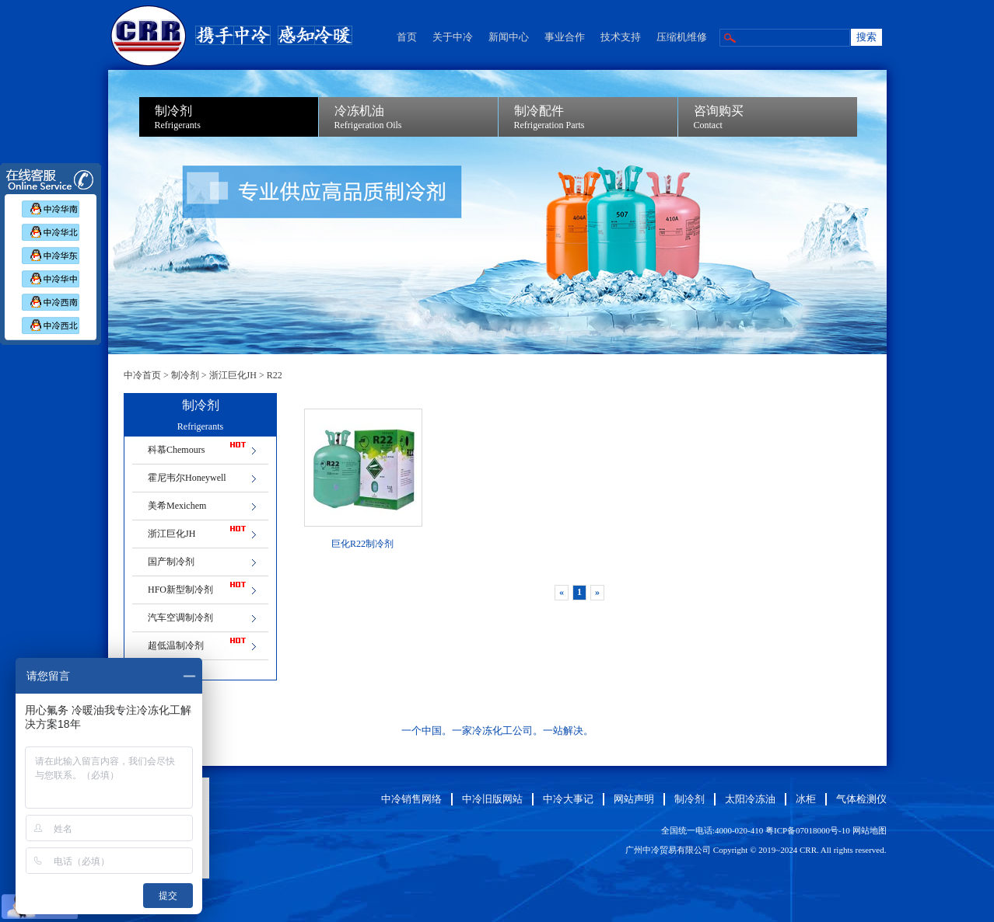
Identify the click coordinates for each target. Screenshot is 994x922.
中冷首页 (142, 375)
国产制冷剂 (171, 561)
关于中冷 (452, 37)
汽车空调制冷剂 (180, 617)
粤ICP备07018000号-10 (807, 830)
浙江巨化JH (233, 375)
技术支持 (620, 37)
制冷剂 (185, 375)
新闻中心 (508, 37)
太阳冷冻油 (750, 799)
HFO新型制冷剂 (180, 589)
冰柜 (806, 799)
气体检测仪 (861, 799)
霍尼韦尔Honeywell (187, 477)
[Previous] (562, 592)
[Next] (597, 592)
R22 (274, 375)
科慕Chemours (176, 449)
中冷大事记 (568, 799)
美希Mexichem (177, 505)
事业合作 (564, 37)
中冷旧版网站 (492, 799)
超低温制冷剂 (176, 645)
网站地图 (869, 830)
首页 (407, 37)
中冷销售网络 (411, 799)
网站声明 (634, 799)
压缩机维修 (681, 37)
